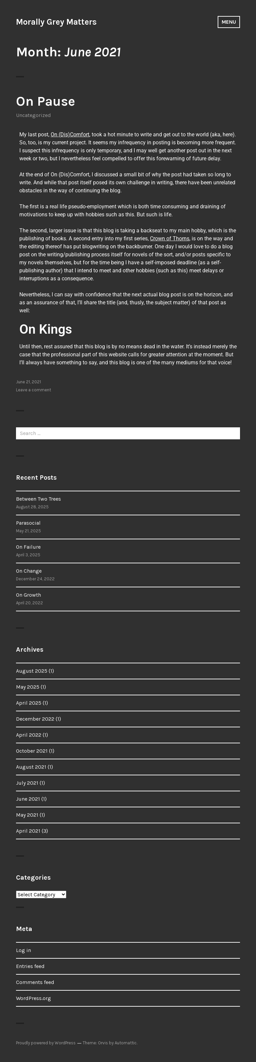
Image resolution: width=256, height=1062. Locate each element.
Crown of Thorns (169, 238)
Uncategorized (33, 115)
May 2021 (27, 815)
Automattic (126, 1042)
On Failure (28, 547)
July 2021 (27, 783)
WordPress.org (33, 998)
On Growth (28, 595)
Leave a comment (33, 389)
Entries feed (30, 966)
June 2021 (28, 799)
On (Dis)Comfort (70, 134)
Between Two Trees (38, 499)
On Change (29, 571)
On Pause (45, 101)
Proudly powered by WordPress (46, 1042)
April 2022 (28, 735)
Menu (229, 22)
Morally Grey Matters (56, 22)
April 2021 (28, 831)
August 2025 (31, 671)
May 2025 (27, 687)
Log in (23, 950)
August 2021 (31, 767)
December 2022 (35, 719)
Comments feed (35, 982)
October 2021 (32, 751)
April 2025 (28, 703)
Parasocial (28, 523)
